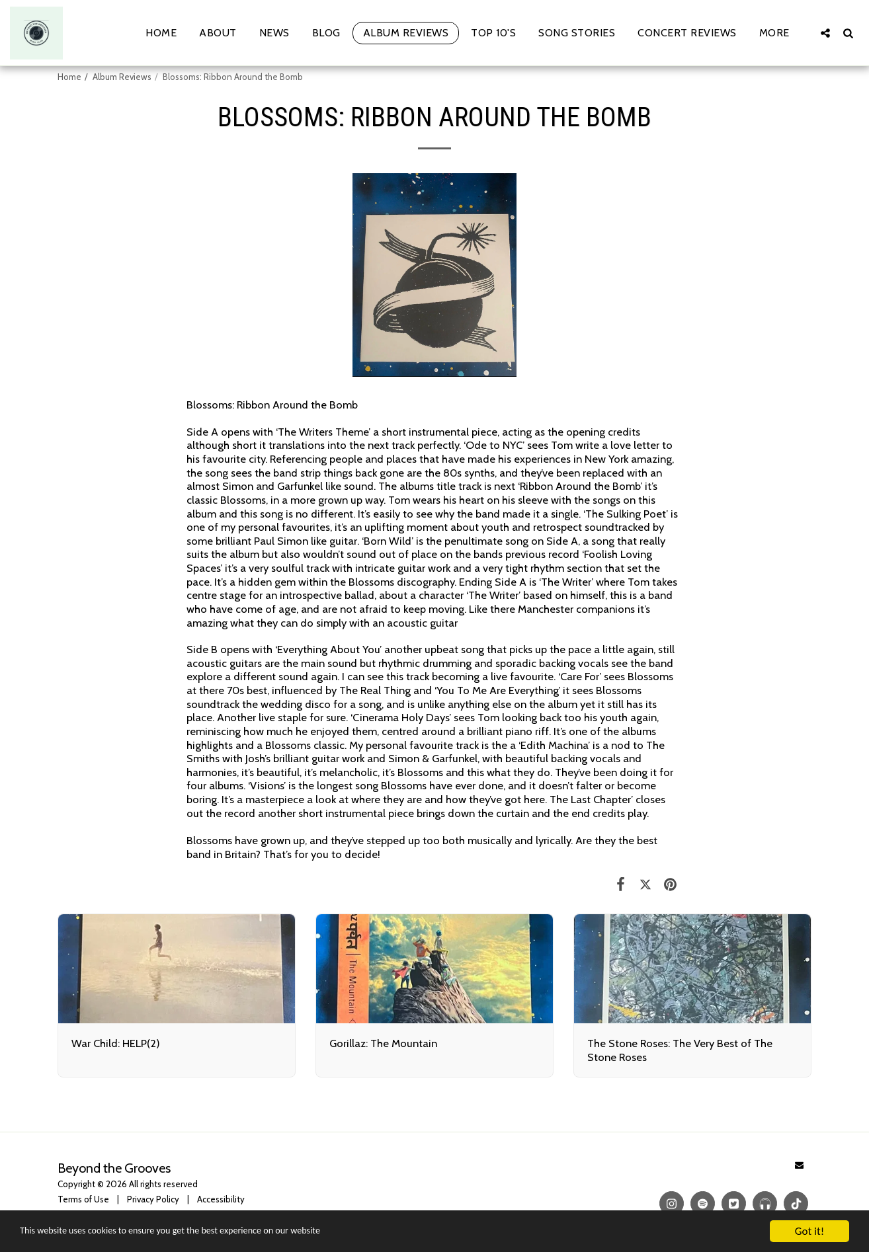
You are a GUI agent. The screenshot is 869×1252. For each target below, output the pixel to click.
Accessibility (221, 1199)
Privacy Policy (153, 1199)
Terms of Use (83, 1199)
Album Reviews (122, 76)
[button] (825, 32)
